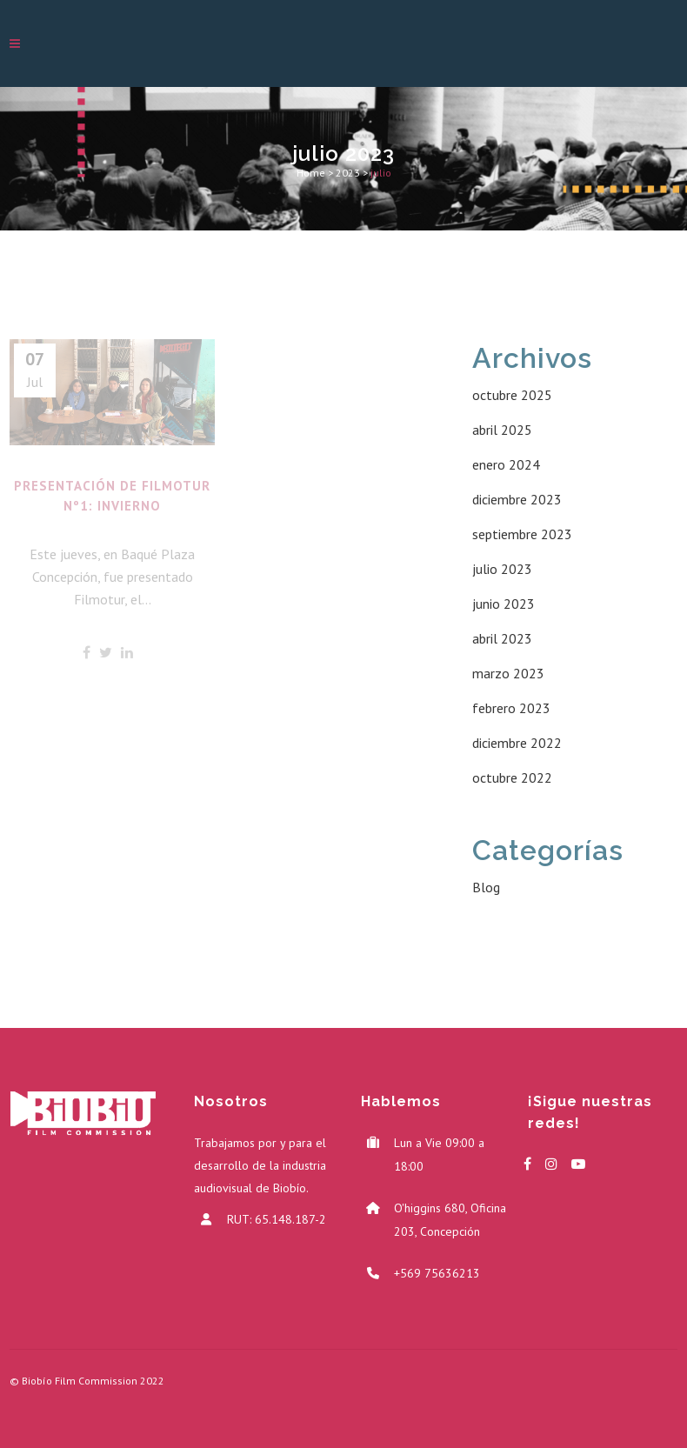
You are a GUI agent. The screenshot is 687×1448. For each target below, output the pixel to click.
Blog (486, 887)
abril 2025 (502, 429)
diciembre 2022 (517, 742)
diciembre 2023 (517, 499)
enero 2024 (506, 464)
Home (311, 172)
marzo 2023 (508, 673)
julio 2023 (502, 568)
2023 (348, 172)
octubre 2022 (512, 777)
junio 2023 (503, 603)
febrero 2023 (511, 708)
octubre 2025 (512, 395)
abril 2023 (502, 638)
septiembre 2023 (522, 534)
